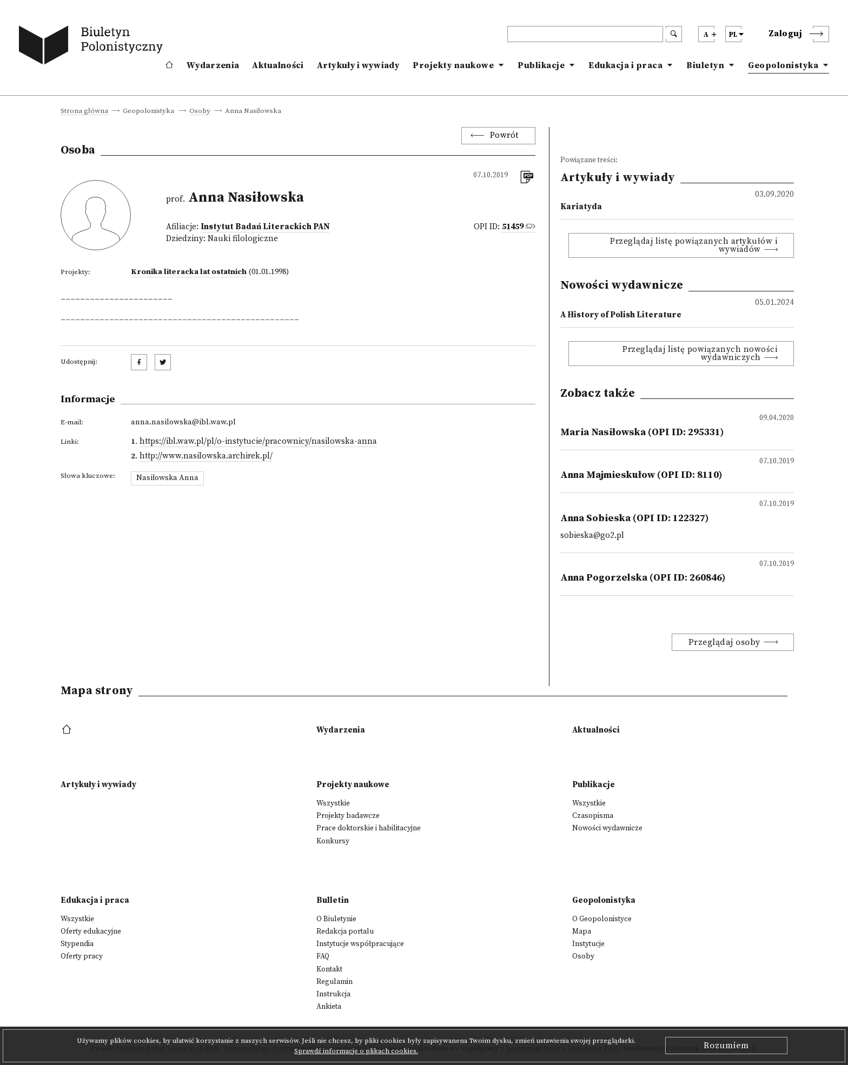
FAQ (322, 956)
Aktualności (277, 65)
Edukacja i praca (625, 65)
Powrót (504, 135)
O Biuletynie (336, 919)
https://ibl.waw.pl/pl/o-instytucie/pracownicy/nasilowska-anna (258, 441)
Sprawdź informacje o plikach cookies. (356, 1051)
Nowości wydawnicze (607, 828)
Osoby (199, 111)
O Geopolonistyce (602, 919)
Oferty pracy (82, 956)
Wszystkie (333, 803)
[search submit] (674, 34)
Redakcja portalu (345, 931)
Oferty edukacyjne (91, 931)
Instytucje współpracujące (360, 944)
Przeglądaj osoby (724, 642)
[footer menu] (68, 730)
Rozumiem (726, 1045)
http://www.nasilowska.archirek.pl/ (206, 456)
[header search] (585, 34)
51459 (513, 227)
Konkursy (332, 841)
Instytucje (588, 944)
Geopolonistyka (783, 65)
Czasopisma (592, 816)
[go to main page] (93, 47)
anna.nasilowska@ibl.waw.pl (183, 422)
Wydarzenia (213, 65)
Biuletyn (705, 65)
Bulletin (332, 900)
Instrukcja (333, 994)
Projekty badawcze (348, 816)
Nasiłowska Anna (167, 478)
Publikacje (541, 65)
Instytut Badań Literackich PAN (265, 227)
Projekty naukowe (453, 65)
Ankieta (328, 1006)
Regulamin (334, 982)
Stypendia (77, 944)
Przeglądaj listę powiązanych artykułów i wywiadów (693, 245)
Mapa (581, 931)
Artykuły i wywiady (358, 65)
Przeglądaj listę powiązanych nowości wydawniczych (699, 353)
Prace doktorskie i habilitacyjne (368, 828)
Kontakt (329, 969)
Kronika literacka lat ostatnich (189, 272)
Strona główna (84, 111)
